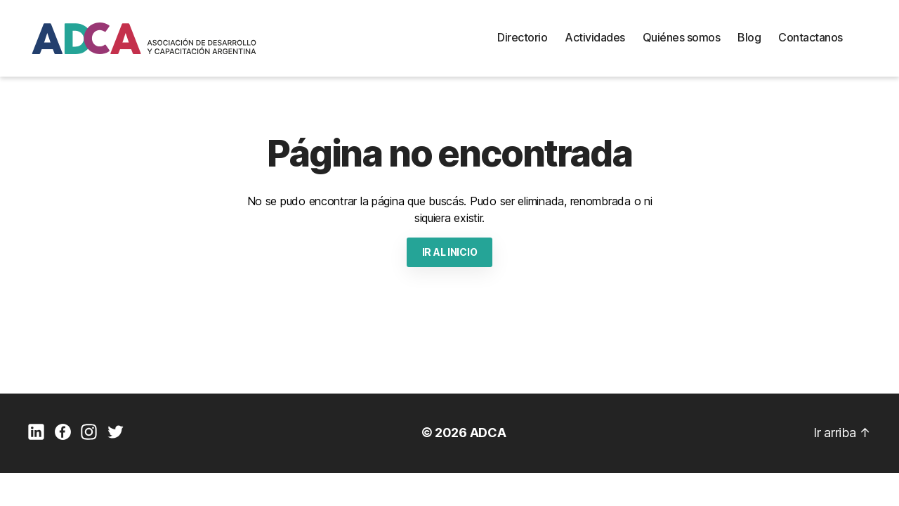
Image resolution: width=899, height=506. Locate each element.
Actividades (595, 37)
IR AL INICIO (450, 252)
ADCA (488, 432)
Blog (749, 37)
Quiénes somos (682, 37)
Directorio (522, 37)
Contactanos (810, 37)
